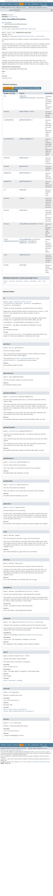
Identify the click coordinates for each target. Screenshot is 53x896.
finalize (12, 281)
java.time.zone (12, 16)
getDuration (23, 157)
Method (23, 7)
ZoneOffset (7, 173)
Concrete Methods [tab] (10, 90)
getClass (19, 281)
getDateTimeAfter (25, 120)
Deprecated (35, 4)
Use (25, 4)
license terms (44, 1)
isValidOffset (24, 224)
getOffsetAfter (24, 173)
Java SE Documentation (40, 751)
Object (10, 34)
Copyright (3, 759)
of (20, 239)
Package (15, 4)
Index (41, 4)
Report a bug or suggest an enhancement (11, 750)
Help (45, 4)
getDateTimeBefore (25, 139)
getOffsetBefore (25, 181)
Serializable (6, 29)
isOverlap (22, 210)
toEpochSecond (24, 254)
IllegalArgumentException (12, 334)
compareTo (22, 96)
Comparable (15, 29)
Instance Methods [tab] (34, 88)
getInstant (23, 166)
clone (5, 281)
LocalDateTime (9, 120)
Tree (29, 4)
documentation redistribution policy (40, 761)
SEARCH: (11, 10)
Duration (7, 157)
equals (21, 111)
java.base (10, 14)
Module (9, 4)
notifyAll (33, 281)
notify (26, 281)
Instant (6, 166)
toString (22, 265)
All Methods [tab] (8, 88)
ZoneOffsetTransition (27, 29)
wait (39, 281)
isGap (21, 198)
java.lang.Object (7, 22)
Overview (3, 4)
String (6, 265)
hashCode (22, 189)
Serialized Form (7, 78)
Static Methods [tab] (20, 88)
